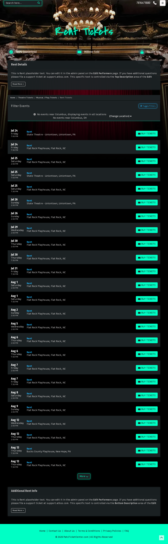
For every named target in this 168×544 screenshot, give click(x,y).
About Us (69, 531)
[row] (84, 133)
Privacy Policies (112, 531)
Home (42, 531)
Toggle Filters (148, 106)
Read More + (18, 84)
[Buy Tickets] (147, 133)
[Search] (20, 3)
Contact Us (55, 531)
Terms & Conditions (89, 531)
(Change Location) (120, 116)
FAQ (127, 531)
